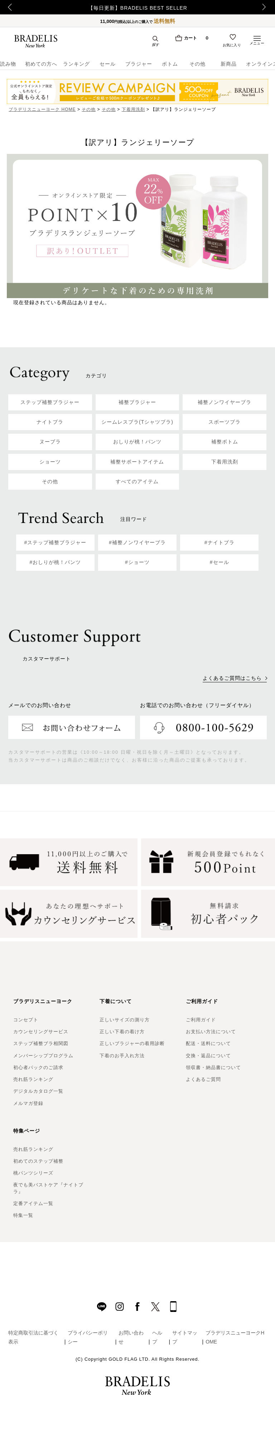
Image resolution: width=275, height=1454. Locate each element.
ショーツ (50, 462)
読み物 (8, 64)
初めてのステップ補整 (38, 1161)
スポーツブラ (224, 422)
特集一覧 (23, 1215)
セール (108, 64)
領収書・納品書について (213, 1067)
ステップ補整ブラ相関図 (40, 1043)
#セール (219, 562)
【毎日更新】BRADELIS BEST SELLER (137, 8)
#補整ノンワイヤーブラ (137, 542)
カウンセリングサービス (40, 1031)
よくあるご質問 (203, 1079)
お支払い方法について (211, 1031)
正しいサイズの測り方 (125, 1019)
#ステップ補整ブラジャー (55, 542)
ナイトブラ (50, 422)
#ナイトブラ (219, 542)
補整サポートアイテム (137, 462)
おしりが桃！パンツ (137, 441)
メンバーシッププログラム (43, 1055)
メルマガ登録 (28, 1103)
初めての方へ (39, 64)
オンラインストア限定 (260, 64)
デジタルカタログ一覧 (38, 1091)
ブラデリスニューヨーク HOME (42, 109)
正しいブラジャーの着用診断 (132, 1043)
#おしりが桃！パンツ (55, 562)
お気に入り (232, 46)
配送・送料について (208, 1043)
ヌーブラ (50, 441)
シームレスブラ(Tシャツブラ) (137, 422)
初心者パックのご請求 (38, 1067)
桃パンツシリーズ (33, 1173)
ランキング (76, 64)
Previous (7, 7)
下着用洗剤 (133, 109)
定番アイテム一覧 (33, 1203)
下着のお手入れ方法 (122, 1055)
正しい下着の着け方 (122, 1031)
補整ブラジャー (137, 402)
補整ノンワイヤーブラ (224, 402)
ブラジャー (138, 64)
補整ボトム (224, 441)
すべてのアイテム (137, 481)
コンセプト (25, 1019)
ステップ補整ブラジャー (49, 402)
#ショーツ (137, 562)
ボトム (170, 64)
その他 (197, 64)
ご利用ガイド (201, 1019)
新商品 (229, 64)
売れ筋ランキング (33, 1079)
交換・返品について (208, 1055)
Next (266, 7)
